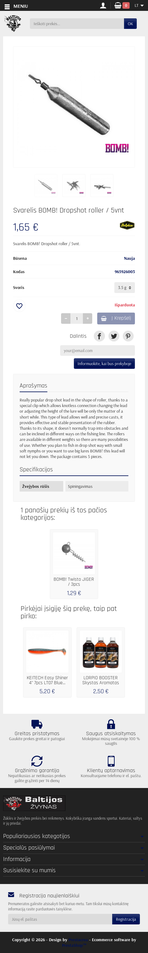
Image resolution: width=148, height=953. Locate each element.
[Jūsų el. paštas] (60, 919)
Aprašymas (33, 386)
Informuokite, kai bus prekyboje (104, 363)
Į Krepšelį (116, 318)
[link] (99, 336)
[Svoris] (124, 287)
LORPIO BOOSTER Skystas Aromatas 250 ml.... (100, 683)
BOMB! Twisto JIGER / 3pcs (74, 582)
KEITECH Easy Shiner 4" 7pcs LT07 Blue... (47, 680)
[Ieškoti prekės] (77, 23)
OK (130, 23)
